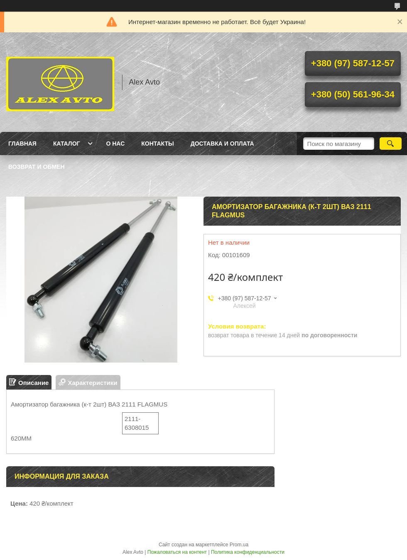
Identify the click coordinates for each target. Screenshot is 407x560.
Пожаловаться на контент (177, 552)
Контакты (157, 143)
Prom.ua (239, 545)
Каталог (66, 143)
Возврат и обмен (36, 166)
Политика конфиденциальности (247, 552)
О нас (115, 143)
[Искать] (391, 143)
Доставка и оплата (222, 143)
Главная (22, 143)
